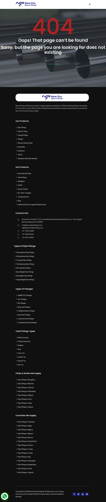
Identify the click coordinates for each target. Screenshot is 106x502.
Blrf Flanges (22, 303)
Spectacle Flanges (24, 315)
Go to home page (53, 64)
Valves (20, 154)
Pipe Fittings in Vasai (25, 403)
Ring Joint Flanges (24, 307)
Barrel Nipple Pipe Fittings (25, 272)
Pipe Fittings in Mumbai (26, 384)
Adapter (20, 345)
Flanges (20, 139)
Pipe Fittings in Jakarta (25, 472)
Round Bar (21, 147)
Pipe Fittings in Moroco (25, 437)
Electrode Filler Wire (24, 173)
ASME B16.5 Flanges (25, 295)
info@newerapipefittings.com (32, 225)
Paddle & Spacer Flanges (26, 311)
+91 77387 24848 (28, 231)
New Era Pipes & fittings (36, 491)
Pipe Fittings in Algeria (25, 433)
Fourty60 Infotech (32, 494)
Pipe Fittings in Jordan (25, 449)
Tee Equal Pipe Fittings (24, 260)
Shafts (20, 185)
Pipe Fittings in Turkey (25, 453)
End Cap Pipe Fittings (23, 268)
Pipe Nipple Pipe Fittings (24, 276)
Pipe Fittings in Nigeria (25, 430)
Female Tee (22, 357)
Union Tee (21, 353)
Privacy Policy (44, 494)
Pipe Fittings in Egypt (25, 426)
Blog (19, 201)
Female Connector (24, 341)
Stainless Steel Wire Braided (27, 158)
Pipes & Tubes (22, 131)
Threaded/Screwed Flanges (27, 322)
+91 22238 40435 (28, 234)
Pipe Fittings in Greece (25, 445)
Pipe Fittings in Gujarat (25, 407)
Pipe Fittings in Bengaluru (26, 380)
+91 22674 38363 (28, 237)
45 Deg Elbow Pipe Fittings (25, 252)
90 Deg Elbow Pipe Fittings (25, 256)
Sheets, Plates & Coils (25, 143)
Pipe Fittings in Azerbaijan (27, 461)
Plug (19, 349)
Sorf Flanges (22, 299)
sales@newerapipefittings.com (32, 228)
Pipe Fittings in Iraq (24, 457)
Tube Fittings (22, 177)
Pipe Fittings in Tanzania (25, 422)
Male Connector (23, 337)
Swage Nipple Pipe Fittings (25, 279)
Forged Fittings (23, 135)
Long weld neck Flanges (26, 319)
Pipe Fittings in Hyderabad (27, 391)
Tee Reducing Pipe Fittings (25, 264)
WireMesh (21, 181)
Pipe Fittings (22, 127)
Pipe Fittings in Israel (25, 468)
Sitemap (18, 497)
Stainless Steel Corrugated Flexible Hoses (32, 204)
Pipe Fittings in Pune (25, 399)
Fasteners (21, 151)
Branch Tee (22, 361)
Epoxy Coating (23, 189)
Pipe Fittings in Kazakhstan (27, 465)
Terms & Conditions (56, 494)
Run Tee (20, 365)
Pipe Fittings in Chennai (26, 387)
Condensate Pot (23, 197)
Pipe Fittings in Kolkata (25, 395)
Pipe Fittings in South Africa (27, 441)
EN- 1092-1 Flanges (24, 193)
